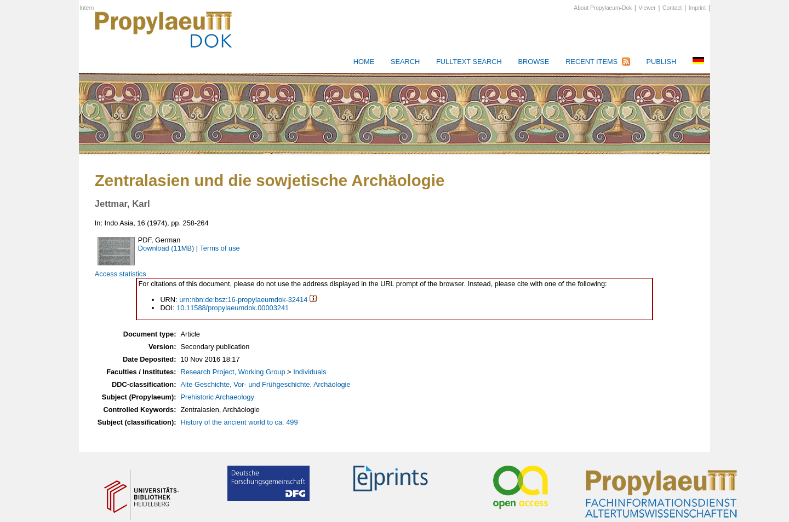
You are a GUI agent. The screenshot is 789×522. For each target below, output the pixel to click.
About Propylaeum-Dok (603, 8)
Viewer (647, 8)
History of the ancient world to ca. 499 (239, 422)
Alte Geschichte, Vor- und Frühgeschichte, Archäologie (265, 384)
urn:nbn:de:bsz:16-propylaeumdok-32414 (243, 299)
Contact (672, 8)
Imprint (697, 8)
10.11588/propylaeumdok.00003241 (232, 308)
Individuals (309, 372)
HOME (363, 61)
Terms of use (219, 248)
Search (405, 61)
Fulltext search (469, 61)
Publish (661, 61)
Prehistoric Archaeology (217, 397)
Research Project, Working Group (232, 372)
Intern (86, 8)
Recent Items (591, 61)
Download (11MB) (166, 248)
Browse (533, 61)
